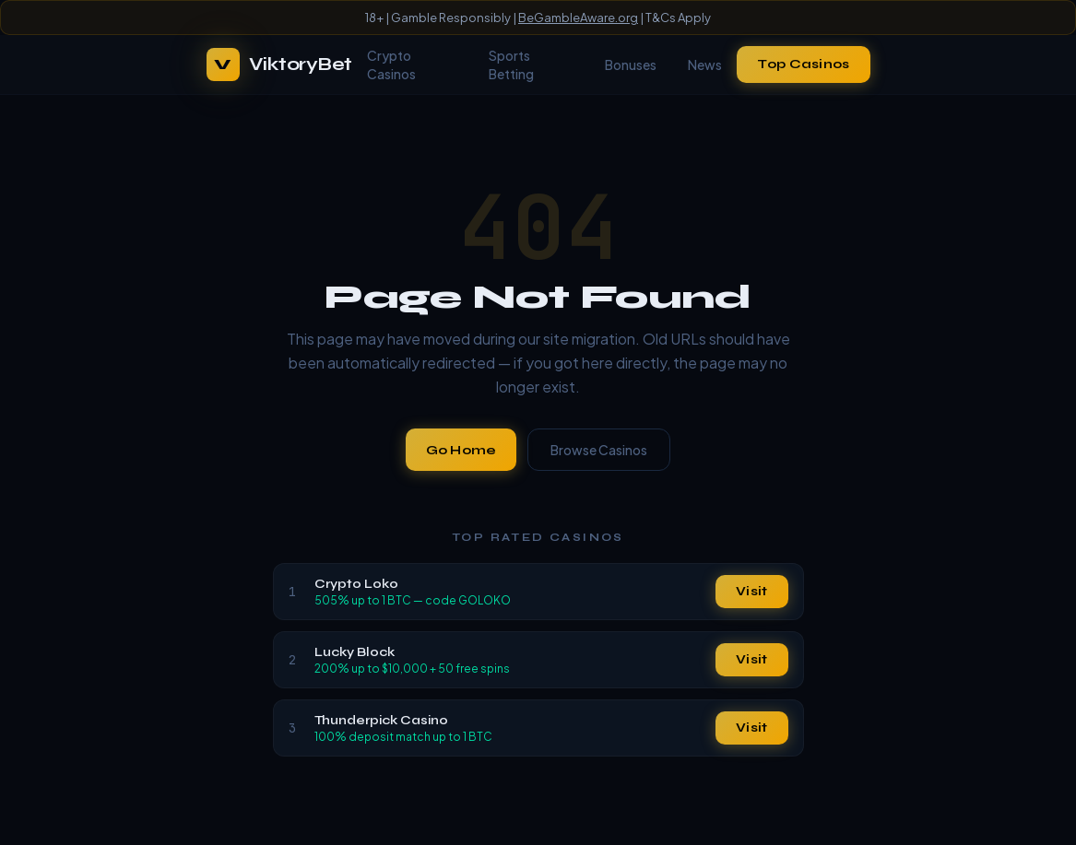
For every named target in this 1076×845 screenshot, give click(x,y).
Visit (751, 591)
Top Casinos (803, 64)
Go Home (461, 450)
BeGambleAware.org (578, 17)
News (705, 64)
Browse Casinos (598, 449)
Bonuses (630, 64)
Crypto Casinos (391, 64)
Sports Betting (511, 64)
